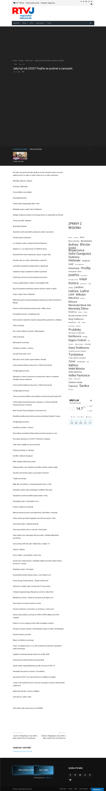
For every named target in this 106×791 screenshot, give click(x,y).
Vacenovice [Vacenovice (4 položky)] (81, 362)
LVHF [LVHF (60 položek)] (71, 294)
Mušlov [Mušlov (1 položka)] (80, 312)
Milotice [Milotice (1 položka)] (83, 298)
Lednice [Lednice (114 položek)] (73, 291)
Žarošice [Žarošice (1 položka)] (70, 389)
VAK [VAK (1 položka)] (88, 362)
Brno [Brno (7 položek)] (82, 237)
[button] (90, 23)
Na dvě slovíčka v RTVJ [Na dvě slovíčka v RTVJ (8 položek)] (77, 315)
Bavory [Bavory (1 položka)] (70, 237)
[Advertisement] (53, 41)
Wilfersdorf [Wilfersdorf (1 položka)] (77, 379)
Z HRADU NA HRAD (18, 161)
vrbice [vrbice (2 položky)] (70, 379)
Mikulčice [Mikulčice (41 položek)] (73, 298)
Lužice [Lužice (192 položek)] (84, 291)
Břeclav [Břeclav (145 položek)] (85, 244)
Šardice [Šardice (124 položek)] (84, 386)
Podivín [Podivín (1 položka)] (84, 322)
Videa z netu (29, 60)
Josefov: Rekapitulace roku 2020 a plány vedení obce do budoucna (25, 737)
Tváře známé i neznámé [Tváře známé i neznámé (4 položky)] (77, 358)
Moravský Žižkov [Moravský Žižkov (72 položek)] (78, 308)
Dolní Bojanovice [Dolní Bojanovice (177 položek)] (76, 249)
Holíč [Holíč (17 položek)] (70, 264)
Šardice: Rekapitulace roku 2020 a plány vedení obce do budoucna (53, 737)
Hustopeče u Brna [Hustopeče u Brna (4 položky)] (74, 271)
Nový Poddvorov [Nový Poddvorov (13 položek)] (76, 319)
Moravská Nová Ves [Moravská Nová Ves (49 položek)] (79, 305)
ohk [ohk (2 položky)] (79, 322)
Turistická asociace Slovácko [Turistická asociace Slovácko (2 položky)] (77, 351)
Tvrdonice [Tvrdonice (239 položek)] (75, 354)
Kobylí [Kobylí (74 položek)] (83, 279)
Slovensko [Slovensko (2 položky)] (88, 344)
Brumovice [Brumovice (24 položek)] (86, 241)
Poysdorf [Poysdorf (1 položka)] (78, 326)
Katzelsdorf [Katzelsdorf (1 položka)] (84, 275)
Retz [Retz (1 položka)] (89, 340)
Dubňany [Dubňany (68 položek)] (73, 257)
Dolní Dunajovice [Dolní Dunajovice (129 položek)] (79, 253)
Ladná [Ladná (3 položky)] (70, 288)
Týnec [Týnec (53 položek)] (72, 361)
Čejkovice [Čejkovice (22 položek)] (73, 386)
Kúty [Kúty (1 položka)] (90, 283)
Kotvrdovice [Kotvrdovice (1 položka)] (83, 283)
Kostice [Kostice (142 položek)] (73, 283)
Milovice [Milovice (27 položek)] (72, 302)
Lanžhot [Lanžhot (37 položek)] (78, 287)
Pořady (21, 60)
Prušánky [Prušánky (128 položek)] (74, 329)
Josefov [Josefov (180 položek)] (73, 275)
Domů (15, 60)
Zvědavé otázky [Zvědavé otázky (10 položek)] (75, 382)
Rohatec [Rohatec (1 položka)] (70, 344)
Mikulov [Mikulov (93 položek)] (81, 294)
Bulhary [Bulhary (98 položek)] (73, 244)
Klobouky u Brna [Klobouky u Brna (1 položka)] (73, 279)
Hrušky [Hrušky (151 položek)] (86, 268)
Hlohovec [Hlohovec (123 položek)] (74, 260)
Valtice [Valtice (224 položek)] (73, 365)
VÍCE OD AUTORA (36, 149)
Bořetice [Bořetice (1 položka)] (76, 237)
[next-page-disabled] (92, 149)
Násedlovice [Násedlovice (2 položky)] (72, 322)
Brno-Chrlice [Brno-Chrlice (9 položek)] (73, 241)
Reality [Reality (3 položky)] (85, 337)
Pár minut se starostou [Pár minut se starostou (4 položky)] (76, 333)
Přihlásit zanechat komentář (22, 751)
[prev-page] (89, 149)
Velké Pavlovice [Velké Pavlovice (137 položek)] (79, 375)
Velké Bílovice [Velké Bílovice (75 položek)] (76, 368)
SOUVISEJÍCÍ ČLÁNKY (20, 149)
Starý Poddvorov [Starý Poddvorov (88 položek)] (78, 348)
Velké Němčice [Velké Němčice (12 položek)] (75, 372)
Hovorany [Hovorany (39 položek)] (73, 268)
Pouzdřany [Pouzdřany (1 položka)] (71, 326)
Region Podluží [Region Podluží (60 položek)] (77, 340)
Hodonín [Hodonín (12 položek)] (86, 261)
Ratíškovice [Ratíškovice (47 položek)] (74, 336)
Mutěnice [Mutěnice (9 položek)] (72, 312)
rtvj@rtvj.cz (48, 778)
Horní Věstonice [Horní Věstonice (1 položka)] (79, 264)
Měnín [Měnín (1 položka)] (85, 312)
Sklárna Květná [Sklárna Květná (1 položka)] (79, 344)
